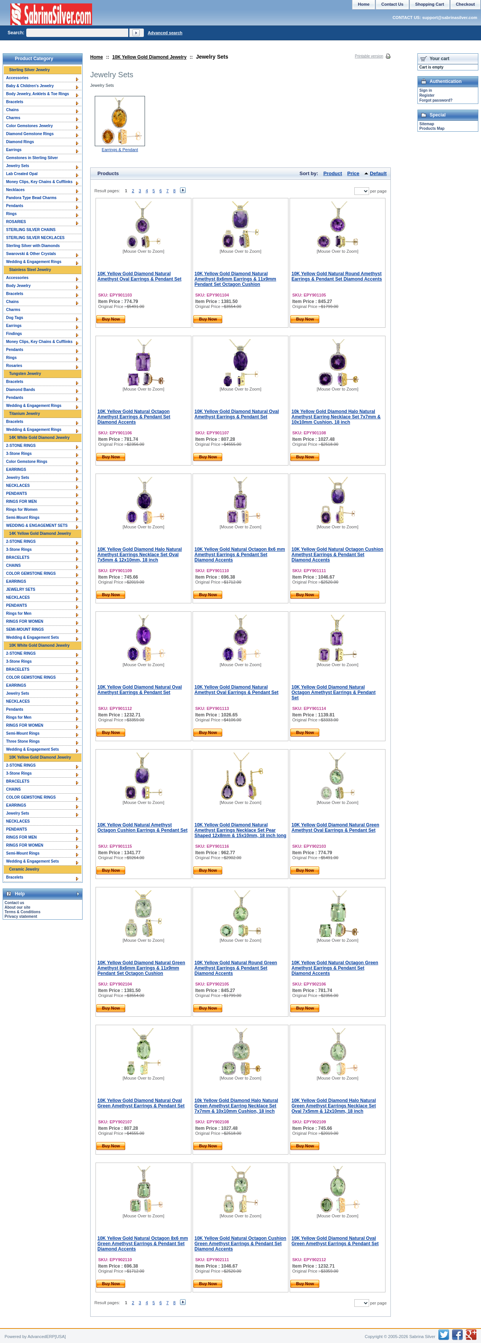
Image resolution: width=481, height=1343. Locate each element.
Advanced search (165, 32)
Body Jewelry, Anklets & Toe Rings (37, 94)
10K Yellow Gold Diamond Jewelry (149, 57)
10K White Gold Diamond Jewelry (39, 645)
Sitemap (426, 124)
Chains (12, 110)
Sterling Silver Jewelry (29, 70)
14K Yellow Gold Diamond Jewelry (40, 533)
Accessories (17, 78)
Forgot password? (435, 100)
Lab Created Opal (22, 174)
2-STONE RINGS (21, 445)
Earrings (14, 150)
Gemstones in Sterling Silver (32, 158)
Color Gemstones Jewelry (29, 126)
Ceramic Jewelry (24, 869)
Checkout (465, 4)
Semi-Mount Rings (23, 517)
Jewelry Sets (17, 166)
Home (96, 57)
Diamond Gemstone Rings (30, 134)
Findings (14, 334)
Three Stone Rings (23, 741)
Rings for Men (19, 613)
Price (353, 173)
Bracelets (14, 102)
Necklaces (15, 190)
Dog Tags (14, 318)
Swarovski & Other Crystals (31, 254)
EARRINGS (16, 469)
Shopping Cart (429, 4)
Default (378, 173)
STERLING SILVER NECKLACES (35, 238)
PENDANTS (16, 493)
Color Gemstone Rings (26, 461)
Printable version (369, 56)
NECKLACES (18, 485)
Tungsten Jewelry (25, 374)
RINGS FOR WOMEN (24, 621)
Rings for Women (22, 509)
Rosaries (14, 366)
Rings (11, 214)
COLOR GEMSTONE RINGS (31, 573)
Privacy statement (21, 916)
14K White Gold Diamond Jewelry (39, 437)
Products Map (431, 128)
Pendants (14, 206)
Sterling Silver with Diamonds (33, 246)
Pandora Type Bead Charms (31, 198)
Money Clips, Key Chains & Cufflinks (39, 182)
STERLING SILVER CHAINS (31, 230)
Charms (13, 118)
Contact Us (392, 4)
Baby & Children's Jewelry (30, 86)
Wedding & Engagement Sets (32, 637)
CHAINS (13, 565)
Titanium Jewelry (24, 414)
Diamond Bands (20, 390)
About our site (17, 907)
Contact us (14, 903)
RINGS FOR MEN (21, 501)
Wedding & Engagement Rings (33, 262)
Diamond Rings (20, 142)
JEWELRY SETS (20, 589)
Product (332, 173)
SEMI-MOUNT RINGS (25, 629)
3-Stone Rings (19, 453)
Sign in (425, 90)
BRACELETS (17, 557)
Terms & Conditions (22, 912)
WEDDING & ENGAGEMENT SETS (37, 525)
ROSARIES (16, 222)
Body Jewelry (18, 286)
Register (427, 95)
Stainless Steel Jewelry (30, 270)
